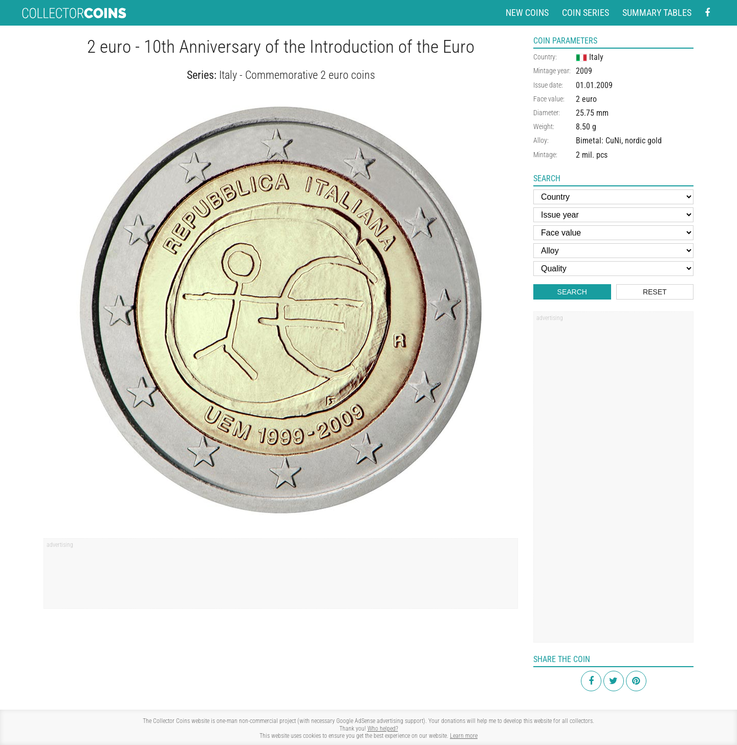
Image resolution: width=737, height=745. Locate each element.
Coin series (585, 12)
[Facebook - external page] (707, 13)
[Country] (613, 196)
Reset (655, 292)
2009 (584, 71)
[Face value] (613, 232)
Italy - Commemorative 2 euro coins (297, 75)
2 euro (586, 99)
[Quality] (613, 268)
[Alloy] (613, 250)
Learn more (464, 735)
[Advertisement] (281, 577)
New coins (527, 12)
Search (572, 292)
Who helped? (382, 728)
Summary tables (656, 12)
